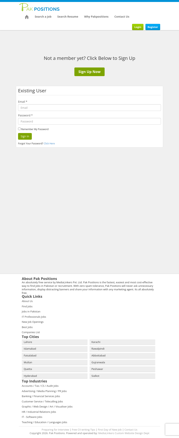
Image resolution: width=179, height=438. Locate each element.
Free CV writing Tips (83, 429)
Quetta (28, 369)
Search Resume (67, 16)
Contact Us (121, 16)
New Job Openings (33, 322)
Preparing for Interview (55, 429)
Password (25, 115)
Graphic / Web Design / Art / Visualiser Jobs (47, 406)
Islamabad (30, 348)
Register (153, 27)
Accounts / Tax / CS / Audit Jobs (40, 386)
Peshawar (97, 369)
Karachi (95, 342)
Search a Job (43, 16)
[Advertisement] (43, 171)
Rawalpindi (97, 348)
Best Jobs (27, 327)
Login (137, 27)
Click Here (49, 143)
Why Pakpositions (96, 16)
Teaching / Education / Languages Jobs (44, 422)
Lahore (28, 342)
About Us (27, 301)
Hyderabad (30, 376)
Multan (28, 362)
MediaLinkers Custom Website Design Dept (123, 433)
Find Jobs (27, 306)
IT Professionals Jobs (34, 316)
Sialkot (95, 376)
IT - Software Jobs (32, 417)
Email (22, 101)
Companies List (31, 332)
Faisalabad (30, 355)
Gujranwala (98, 362)
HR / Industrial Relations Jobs (39, 412)
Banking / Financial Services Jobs (41, 396)
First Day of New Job (110, 429)
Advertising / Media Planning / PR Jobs (44, 391)
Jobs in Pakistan (31, 311)
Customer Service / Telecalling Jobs (42, 401)
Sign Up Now (90, 71)
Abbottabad (98, 355)
